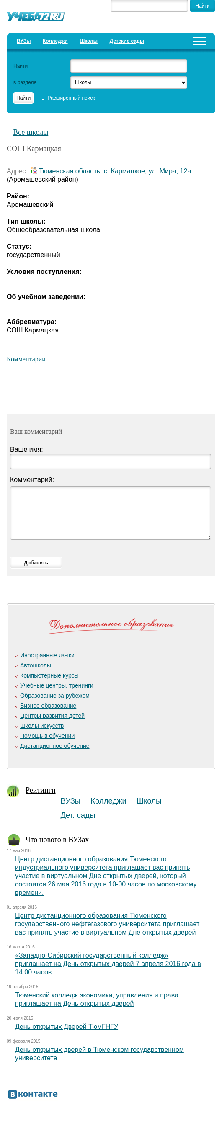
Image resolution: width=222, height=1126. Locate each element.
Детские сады (126, 41)
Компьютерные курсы (49, 675)
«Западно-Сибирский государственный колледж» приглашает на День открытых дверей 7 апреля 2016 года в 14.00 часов (108, 964)
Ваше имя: (26, 449)
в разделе (24, 82)
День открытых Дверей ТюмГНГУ (66, 1026)
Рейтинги (41, 790)
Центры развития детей (52, 715)
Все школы (30, 132)
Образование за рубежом (55, 695)
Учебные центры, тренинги (56, 685)
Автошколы (35, 665)
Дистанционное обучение (55, 745)
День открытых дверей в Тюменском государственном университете (99, 1054)
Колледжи (55, 41)
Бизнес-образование (48, 705)
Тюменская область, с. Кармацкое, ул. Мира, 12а (115, 171)
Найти (20, 66)
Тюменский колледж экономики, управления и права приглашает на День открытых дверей (96, 999)
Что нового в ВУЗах (57, 839)
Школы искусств (42, 725)
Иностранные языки (47, 655)
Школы (89, 41)
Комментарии (26, 359)
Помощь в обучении (47, 735)
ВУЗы (24, 41)
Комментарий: (32, 479)
